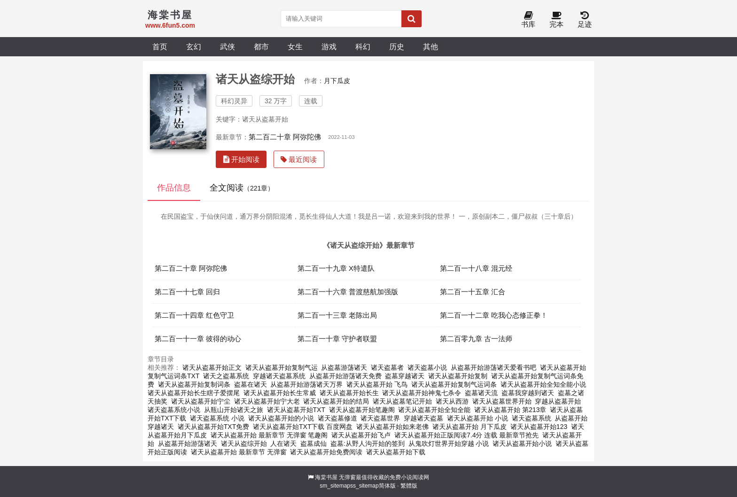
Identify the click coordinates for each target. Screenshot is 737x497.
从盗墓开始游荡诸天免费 (345, 376)
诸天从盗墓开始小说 (522, 443)
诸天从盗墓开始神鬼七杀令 (421, 393)
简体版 (387, 485)
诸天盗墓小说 (427, 367)
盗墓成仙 (313, 443)
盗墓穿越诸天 (404, 376)
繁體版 (408, 485)
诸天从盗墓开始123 (538, 426)
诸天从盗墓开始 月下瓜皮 (469, 426)
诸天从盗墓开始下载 (395, 452)
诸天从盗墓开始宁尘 (200, 401)
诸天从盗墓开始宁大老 (267, 401)
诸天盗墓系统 (531, 418)
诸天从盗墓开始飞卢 (361, 435)
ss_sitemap (364, 485)
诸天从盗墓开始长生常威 (279, 393)
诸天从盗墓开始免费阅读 (326, 452)
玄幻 (193, 46)
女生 (295, 46)
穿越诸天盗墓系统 (279, 376)
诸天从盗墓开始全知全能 (434, 409)
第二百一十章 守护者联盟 (337, 339)
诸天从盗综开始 (244, 443)
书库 (528, 20)
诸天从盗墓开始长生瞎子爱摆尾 (194, 393)
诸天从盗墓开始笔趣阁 (362, 409)
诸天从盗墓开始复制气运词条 (454, 384)
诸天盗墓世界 (380, 418)
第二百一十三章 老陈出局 (337, 315)
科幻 (362, 46)
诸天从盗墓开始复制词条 (194, 384)
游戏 (329, 46)
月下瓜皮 (337, 80)
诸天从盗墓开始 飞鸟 (377, 384)
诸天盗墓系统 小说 (217, 418)
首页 (159, 46)
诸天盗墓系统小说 (174, 409)
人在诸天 (283, 443)
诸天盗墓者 (387, 367)
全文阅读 (242, 187)
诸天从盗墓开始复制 (457, 376)
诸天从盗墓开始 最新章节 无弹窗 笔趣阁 (269, 435)
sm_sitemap (335, 485)
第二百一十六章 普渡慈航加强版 (348, 292)
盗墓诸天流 (481, 393)
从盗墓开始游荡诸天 (187, 443)
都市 (261, 46)
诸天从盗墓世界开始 (502, 401)
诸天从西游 (452, 401)
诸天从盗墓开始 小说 (477, 418)
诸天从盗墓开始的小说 (281, 418)
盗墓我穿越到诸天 (528, 393)
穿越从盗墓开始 (558, 401)
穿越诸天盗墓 (423, 418)
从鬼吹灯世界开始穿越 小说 (448, 443)
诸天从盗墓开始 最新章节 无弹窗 (239, 452)
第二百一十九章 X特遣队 (336, 268)
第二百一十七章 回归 (187, 292)
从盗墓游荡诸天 (344, 367)
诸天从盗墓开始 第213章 (510, 409)
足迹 (585, 20)
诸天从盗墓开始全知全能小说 (543, 384)
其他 (430, 46)
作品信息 (174, 187)
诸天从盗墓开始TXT (296, 409)
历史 (396, 46)
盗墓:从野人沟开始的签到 (367, 443)
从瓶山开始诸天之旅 (233, 409)
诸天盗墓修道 (337, 418)
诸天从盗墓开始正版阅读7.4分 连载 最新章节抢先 (466, 435)
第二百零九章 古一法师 (476, 339)
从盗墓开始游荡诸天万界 (306, 384)
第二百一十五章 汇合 (472, 292)
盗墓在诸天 (250, 384)
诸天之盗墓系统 (226, 376)
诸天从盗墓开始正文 (212, 367)
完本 (556, 20)
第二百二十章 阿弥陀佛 (285, 137)
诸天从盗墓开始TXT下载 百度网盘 (303, 426)
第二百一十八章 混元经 (476, 268)
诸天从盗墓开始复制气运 (281, 367)
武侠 (227, 46)
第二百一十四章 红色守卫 (194, 315)
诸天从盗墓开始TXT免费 (213, 426)
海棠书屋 (326, 477)
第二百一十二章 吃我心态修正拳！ (494, 315)
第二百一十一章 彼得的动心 (198, 339)
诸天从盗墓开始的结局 (336, 401)
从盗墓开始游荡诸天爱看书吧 (493, 367)
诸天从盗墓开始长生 (349, 393)
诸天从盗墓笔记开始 (402, 401)
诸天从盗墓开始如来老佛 (392, 426)
